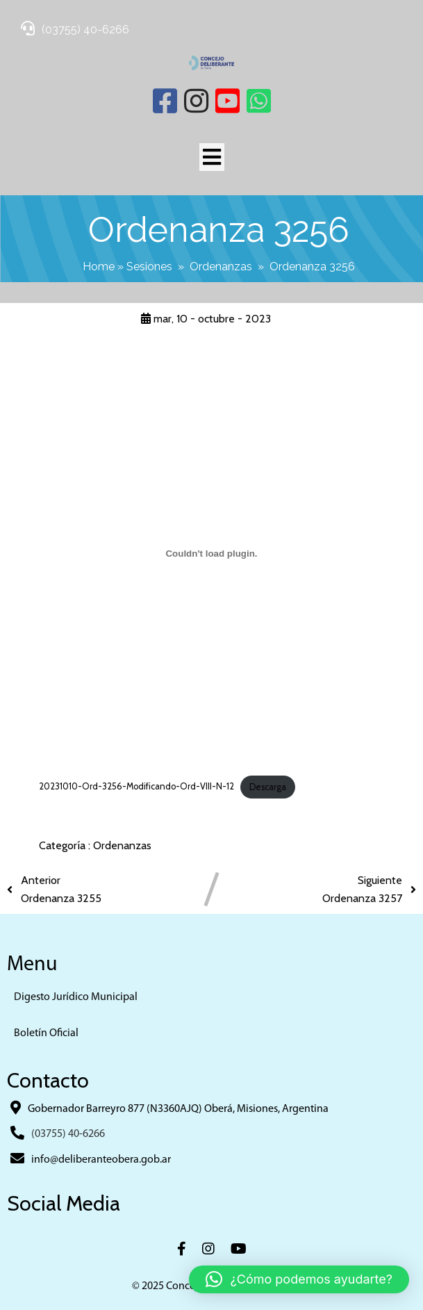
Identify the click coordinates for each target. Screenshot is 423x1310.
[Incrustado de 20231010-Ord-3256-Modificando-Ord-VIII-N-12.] (212, 553)
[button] (299, 1279)
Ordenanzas (221, 266)
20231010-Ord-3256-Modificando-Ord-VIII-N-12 (136, 787)
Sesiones (149, 266)
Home (99, 266)
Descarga (267, 787)
